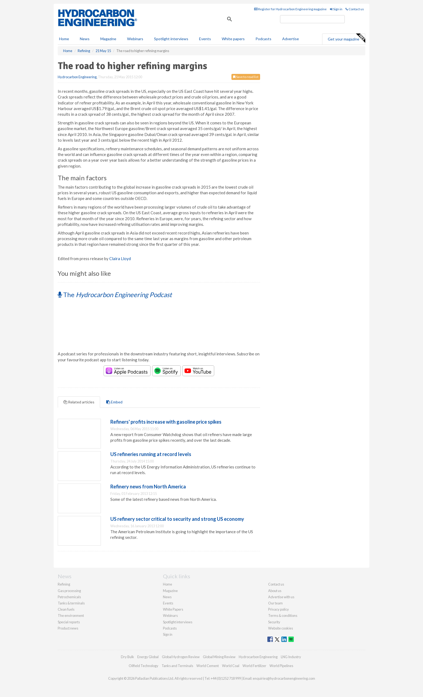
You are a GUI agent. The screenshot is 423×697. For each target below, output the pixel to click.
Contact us (355, 9)
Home (64, 38)
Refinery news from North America (148, 486)
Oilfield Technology (143, 666)
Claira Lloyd (120, 258)
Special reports (69, 622)
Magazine (108, 38)
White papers (233, 38)
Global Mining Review (219, 657)
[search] (312, 19)
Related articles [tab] (78, 402)
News (167, 597)
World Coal (230, 666)
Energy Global (148, 657)
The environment (71, 615)
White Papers (173, 609)
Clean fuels (66, 609)
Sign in (336, 9)
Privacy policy (278, 609)
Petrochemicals (69, 597)
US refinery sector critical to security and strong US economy (177, 519)
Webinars (135, 38)
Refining (64, 584)
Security (274, 622)
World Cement (207, 666)
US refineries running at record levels (150, 454)
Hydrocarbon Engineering (77, 77)
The (115, 294)
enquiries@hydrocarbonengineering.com (284, 678)
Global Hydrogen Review (181, 657)
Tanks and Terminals (177, 666)
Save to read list (245, 77)
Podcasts (263, 38)
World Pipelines (281, 666)
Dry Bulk (127, 657)
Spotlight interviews (171, 38)
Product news (68, 628)
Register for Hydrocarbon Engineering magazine (290, 9)
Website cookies (280, 628)
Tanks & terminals (71, 603)
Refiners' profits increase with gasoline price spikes (165, 422)
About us (274, 591)
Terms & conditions (282, 615)
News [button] (85, 38)
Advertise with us (281, 597)
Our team (275, 603)
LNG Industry (291, 657)
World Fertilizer (254, 666)
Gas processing (69, 591)
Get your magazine (346, 38)
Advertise (290, 38)
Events (205, 38)
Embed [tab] (114, 402)
